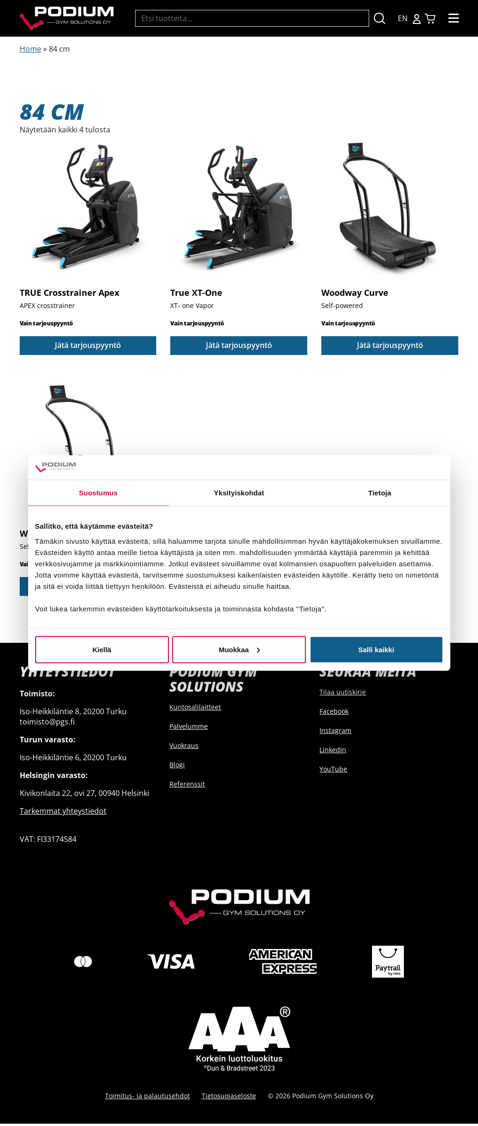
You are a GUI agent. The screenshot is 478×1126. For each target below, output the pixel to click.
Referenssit (187, 786)
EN (403, 18)
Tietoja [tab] (379, 493)
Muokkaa (239, 649)
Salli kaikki (376, 649)
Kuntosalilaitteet (195, 709)
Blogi (177, 767)
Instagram (335, 732)
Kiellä (101, 649)
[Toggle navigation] (453, 18)
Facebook (334, 713)
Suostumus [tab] (98, 493)
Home (30, 49)
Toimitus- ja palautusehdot (147, 1098)
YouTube (333, 770)
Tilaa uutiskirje (342, 693)
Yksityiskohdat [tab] (239, 493)
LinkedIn (332, 751)
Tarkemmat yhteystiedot (63, 813)
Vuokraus (183, 747)
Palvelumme (188, 728)
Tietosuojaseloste (229, 1098)
